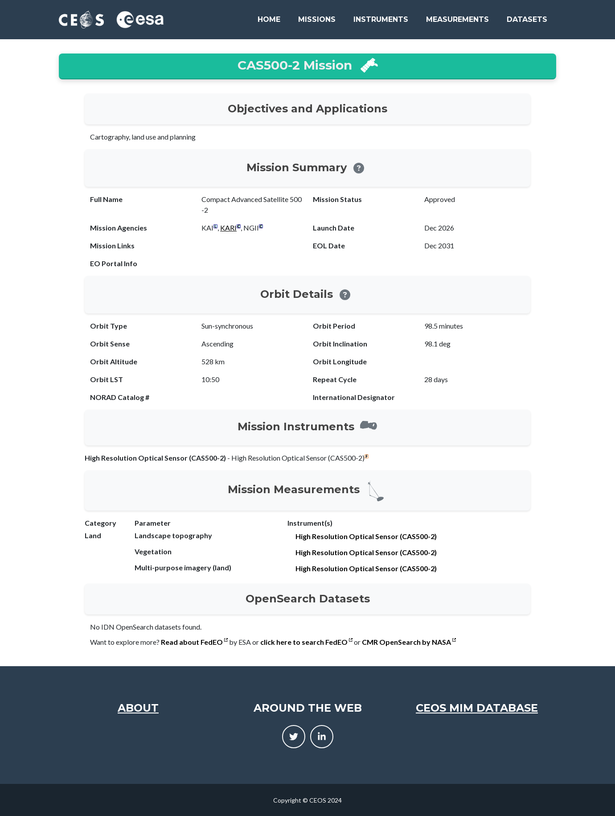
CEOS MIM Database (477, 707)
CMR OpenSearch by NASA (409, 642)
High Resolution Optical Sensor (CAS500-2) (366, 536)
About (138, 707)
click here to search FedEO (306, 642)
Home (269, 19)
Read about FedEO (194, 642)
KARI (228, 227)
